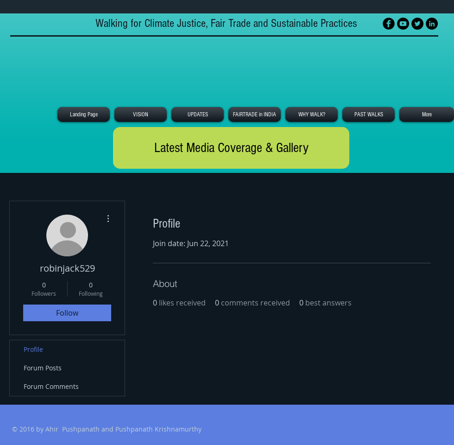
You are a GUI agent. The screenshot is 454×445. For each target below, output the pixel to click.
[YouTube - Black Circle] (403, 24)
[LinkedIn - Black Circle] (432, 24)
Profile (33, 349)
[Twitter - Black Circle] (417, 24)
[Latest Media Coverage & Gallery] (231, 148)
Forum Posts (43, 367)
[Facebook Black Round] (389, 24)
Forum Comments (51, 386)
